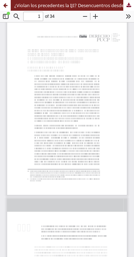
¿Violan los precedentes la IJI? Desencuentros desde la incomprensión (74, 5)
